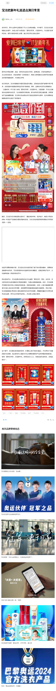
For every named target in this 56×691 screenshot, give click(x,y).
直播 (16, 413)
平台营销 (36, 413)
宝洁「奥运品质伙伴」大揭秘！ (11, 686)
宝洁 (4, 413)
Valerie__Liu (8, 19)
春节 (29, 413)
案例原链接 (31, 19)
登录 (52, 3)
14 (6, 419)
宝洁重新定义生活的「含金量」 (11, 471)
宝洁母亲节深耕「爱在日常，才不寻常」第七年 (16, 643)
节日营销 (22, 413)
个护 (42, 413)
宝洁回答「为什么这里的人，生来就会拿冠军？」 (17, 557)
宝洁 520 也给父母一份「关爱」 (11, 600)
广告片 (10, 413)
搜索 (44, 3)
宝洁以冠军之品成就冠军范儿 (10, 514)
